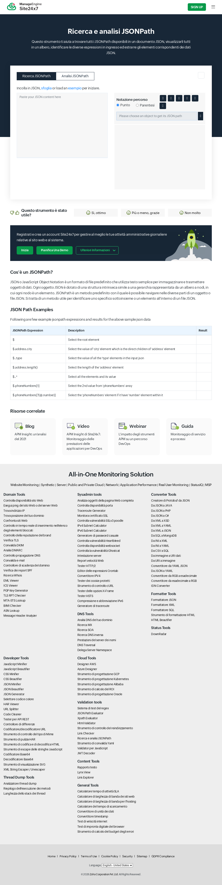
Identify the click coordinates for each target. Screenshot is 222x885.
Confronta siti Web (15, 520)
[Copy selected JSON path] (200, 116)
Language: (95, 865)
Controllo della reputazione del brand (27, 535)
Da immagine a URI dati (166, 555)
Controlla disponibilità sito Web (23, 500)
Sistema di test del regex (93, 708)
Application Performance (138, 485)
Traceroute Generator (91, 510)
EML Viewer (11, 580)
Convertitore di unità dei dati (95, 811)
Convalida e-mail (13, 560)
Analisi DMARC (12, 550)
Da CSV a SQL (160, 550)
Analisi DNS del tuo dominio (94, 620)
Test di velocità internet (92, 821)
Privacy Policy (68, 856)
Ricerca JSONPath (36, 76)
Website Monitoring (24, 485)
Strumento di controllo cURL (95, 585)
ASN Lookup (11, 610)
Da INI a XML (159, 540)
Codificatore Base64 (16, 754)
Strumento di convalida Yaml (95, 743)
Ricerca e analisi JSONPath (94, 738)
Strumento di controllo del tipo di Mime (28, 734)
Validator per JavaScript (92, 748)
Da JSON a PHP (160, 510)
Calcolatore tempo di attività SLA (98, 791)
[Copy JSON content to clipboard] (195, 98)
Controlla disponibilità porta (95, 505)
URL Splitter (11, 709)
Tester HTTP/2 (86, 566)
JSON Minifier (12, 684)
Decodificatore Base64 (18, 759)
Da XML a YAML (161, 525)
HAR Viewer (11, 704)
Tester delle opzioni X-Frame (95, 591)
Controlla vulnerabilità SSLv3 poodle (100, 520)
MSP (208, 485)
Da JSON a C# (160, 515)
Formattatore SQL (162, 610)
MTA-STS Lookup (14, 600)
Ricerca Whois (12, 575)
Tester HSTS (85, 596)
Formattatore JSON (163, 600)
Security (127, 856)
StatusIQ (197, 485)
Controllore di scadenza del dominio (26, 565)
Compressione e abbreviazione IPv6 (100, 601)
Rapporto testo (87, 767)
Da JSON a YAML (162, 571)
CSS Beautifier (12, 679)
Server (61, 485)
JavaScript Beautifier (16, 669)
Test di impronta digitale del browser (100, 826)
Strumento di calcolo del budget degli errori (105, 831)
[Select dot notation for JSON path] (117, 105)
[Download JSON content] (163, 106)
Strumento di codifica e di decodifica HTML (31, 744)
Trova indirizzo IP (14, 510)
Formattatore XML (163, 605)
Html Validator (86, 723)
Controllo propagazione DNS (21, 555)
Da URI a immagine (163, 560)
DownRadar (158, 634)
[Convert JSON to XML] (179, 98)
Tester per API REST (16, 719)
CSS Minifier (11, 674)
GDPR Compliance (163, 856)
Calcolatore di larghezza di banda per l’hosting (106, 801)
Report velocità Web (90, 560)
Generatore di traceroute (93, 606)
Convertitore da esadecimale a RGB (174, 580)
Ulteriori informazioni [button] (95, 250)
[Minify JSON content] (187, 98)
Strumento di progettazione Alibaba (100, 684)
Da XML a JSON (161, 530)
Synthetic (48, 485)
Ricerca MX (84, 625)
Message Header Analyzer (20, 615)
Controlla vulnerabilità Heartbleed (99, 540)
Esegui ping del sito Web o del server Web (30, 505)
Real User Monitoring (174, 485)
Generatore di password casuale (98, 535)
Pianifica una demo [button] (54, 250)
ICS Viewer (10, 585)
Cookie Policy (109, 856)
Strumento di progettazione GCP (98, 674)
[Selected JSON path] (156, 116)
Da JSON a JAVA (161, 505)
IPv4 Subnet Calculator (92, 525)
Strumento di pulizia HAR (19, 739)
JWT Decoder (86, 753)
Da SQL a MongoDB (163, 535)
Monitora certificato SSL (92, 515)
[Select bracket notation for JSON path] (137, 105)
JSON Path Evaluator (90, 713)
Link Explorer (85, 777)
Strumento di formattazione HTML (173, 615)
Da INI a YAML (160, 545)
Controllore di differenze (19, 724)
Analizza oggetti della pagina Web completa (105, 500)
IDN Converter (160, 585)
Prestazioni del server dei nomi (96, 640)
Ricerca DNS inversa (90, 635)
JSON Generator (13, 694)
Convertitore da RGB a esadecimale (174, 576)
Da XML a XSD (160, 520)
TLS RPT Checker (14, 595)
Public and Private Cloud (85, 485)
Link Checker (85, 733)
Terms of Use (89, 856)
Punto (125, 105)
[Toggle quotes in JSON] (171, 98)
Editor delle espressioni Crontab (97, 571)
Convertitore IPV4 (88, 576)
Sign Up (197, 7)
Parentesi (147, 105)
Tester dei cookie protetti (93, 580)
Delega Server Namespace (94, 650)
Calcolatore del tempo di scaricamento (102, 806)
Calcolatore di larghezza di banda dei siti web (106, 796)
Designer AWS (86, 664)
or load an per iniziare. (76, 88)
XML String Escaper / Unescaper (24, 769)
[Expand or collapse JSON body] (163, 98)
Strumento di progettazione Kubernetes (103, 679)
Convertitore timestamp (92, 816)
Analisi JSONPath (75, 76)
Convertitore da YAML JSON (169, 566)
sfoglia (46, 88)
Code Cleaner (12, 714)
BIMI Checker (12, 605)
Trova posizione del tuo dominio (23, 515)
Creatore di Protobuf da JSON (170, 500)
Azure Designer (87, 669)
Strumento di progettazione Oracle (99, 694)
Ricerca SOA (85, 630)
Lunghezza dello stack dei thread (24, 793)
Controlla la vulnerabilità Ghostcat (98, 550)
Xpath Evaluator (87, 718)
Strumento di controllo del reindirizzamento (105, 728)
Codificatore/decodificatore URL (24, 729)
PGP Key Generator (15, 590)
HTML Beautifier (161, 620)
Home (52, 856)
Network (112, 485)
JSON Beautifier (13, 689)
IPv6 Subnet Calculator (92, 530)
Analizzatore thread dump (19, 783)
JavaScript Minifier (15, 664)
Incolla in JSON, (29, 88)
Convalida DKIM (13, 545)
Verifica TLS (11, 540)
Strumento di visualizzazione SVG (24, 764)
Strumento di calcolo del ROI (95, 689)
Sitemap (142, 856)
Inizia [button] (25, 250)
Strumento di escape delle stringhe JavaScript (32, 749)
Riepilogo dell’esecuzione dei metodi (27, 788)
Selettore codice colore (18, 699)
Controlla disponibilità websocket (98, 545)
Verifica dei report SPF (17, 570)
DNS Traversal (86, 645)
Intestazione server (89, 555)
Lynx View (83, 772)
